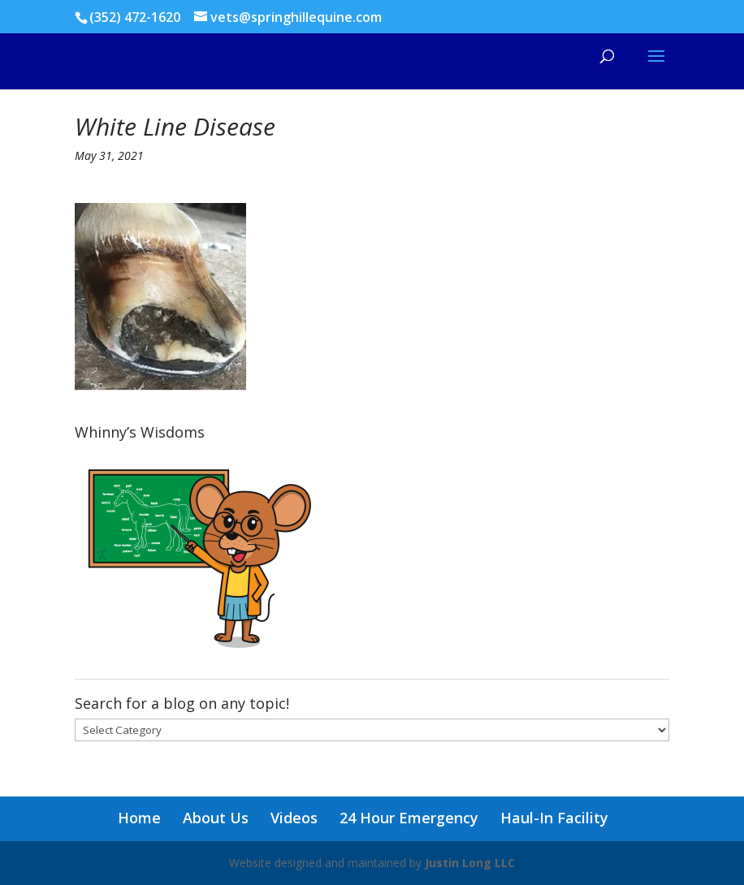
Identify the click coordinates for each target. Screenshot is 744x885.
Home (139, 817)
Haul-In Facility (554, 817)
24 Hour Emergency (409, 817)
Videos (294, 817)
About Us (216, 817)
